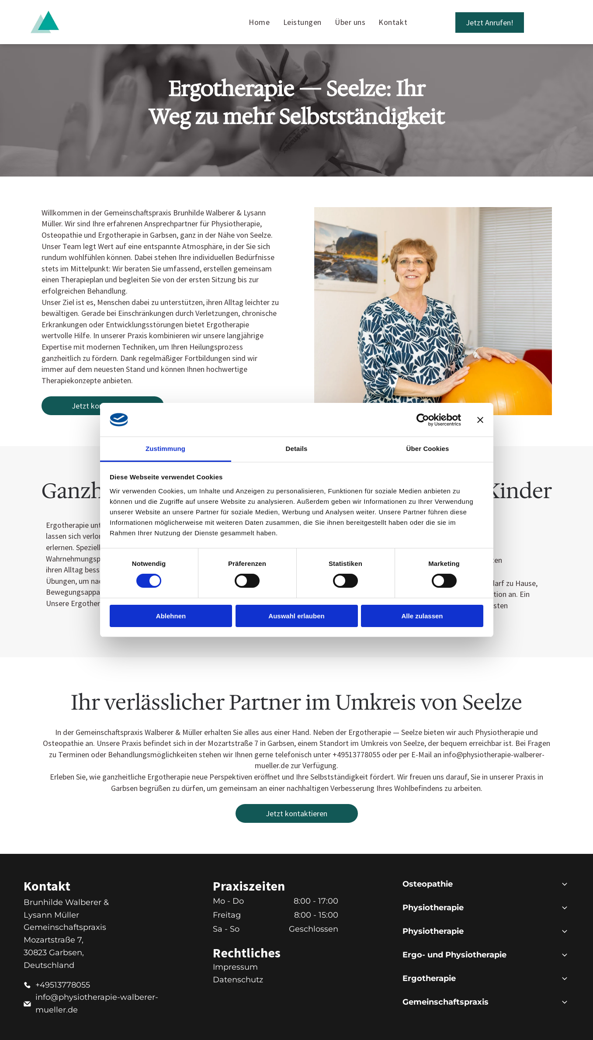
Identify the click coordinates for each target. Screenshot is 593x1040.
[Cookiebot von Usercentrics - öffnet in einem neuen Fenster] (423, 419)
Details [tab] (297, 448)
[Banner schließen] (480, 419)
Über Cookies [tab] (427, 448)
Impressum (235, 967)
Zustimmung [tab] (165, 448)
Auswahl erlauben (296, 616)
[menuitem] (259, 22)
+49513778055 (62, 985)
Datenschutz (238, 980)
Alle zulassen (422, 616)
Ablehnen (171, 616)
